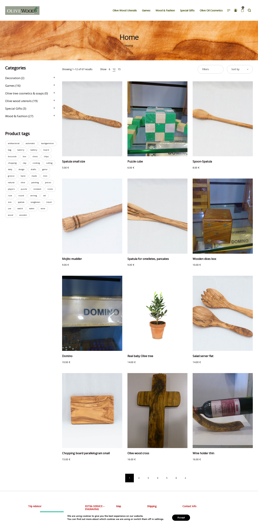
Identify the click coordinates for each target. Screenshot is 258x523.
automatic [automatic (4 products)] (30, 143)
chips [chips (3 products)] (46, 156)
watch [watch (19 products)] (20, 208)
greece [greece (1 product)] (11, 176)
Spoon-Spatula (202, 161)
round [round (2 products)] (21, 195)
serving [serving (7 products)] (33, 195)
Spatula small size (73, 161)
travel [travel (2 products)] (49, 202)
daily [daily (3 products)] (10, 169)
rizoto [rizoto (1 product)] (50, 189)
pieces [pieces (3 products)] (48, 182)
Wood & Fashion (16, 116)
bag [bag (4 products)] (9, 150)
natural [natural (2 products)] (11, 182)
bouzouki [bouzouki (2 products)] (12, 156)
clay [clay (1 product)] (24, 163)
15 (119, 69)
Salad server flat (203, 356)
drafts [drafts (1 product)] (33, 169)
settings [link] (159, 519)
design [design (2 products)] (21, 169)
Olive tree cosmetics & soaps (24, 93)
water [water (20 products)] (31, 208)
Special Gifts (13, 108)
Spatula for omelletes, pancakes (148, 259)
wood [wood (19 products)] (10, 215)
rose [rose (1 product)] (10, 195)
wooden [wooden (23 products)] (23, 215)
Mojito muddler (72, 259)
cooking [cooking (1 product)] (36, 163)
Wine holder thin (203, 453)
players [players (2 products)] (11, 189)
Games (10, 86)
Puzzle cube (135, 161)
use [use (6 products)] (9, 208)
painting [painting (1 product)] (35, 182)
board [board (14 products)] (46, 150)
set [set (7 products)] (44, 195)
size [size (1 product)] (10, 202)
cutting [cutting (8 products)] (49, 163)
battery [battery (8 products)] (34, 150)
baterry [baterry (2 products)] (20, 150)
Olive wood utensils (18, 101)
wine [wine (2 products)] (43, 208)
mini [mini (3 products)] (45, 176)
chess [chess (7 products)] (35, 156)
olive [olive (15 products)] (23, 182)
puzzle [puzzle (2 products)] (24, 189)
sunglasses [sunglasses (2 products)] (35, 202)
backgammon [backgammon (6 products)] (47, 143)
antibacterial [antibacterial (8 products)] (13, 143)
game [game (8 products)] (44, 169)
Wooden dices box (204, 259)
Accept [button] (181, 517)
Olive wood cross (138, 453)
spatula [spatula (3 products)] (21, 202)
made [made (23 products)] (34, 176)
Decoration (12, 78)
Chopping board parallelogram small (86, 453)
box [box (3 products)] (24, 156)
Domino (67, 356)
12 (114, 69)
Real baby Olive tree (140, 356)
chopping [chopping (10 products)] (12, 163)
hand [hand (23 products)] (23, 176)
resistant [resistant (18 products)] (37, 189)
